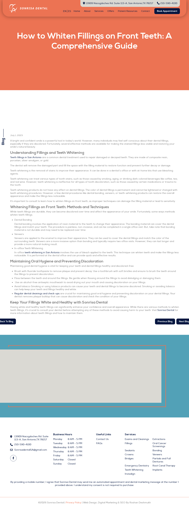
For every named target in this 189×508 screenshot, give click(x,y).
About (87, 11)
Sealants (130, 450)
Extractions (159, 439)
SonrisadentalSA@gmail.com (30, 449)
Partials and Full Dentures (162, 460)
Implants (157, 469)
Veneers (157, 454)
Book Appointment (167, 11)
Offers (110, 11)
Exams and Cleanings (137, 439)
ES (69, 11)
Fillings (128, 443)
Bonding (157, 450)
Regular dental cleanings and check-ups (37, 293)
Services (98, 11)
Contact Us (102, 439)
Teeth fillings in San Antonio (25, 157)
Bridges (129, 458)
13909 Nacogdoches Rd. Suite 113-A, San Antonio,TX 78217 (118, 3)
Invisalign (130, 473)
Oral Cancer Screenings (159, 445)
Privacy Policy (73, 502)
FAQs (99, 443)
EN (64, 11)
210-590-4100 (167, 3)
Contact (145, 11)
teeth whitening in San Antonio (42, 252)
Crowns (129, 454)
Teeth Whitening (134, 469)
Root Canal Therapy (164, 465)
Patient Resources (127, 11)
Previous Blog (165, 321)
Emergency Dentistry (137, 465)
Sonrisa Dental (165, 310)
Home (77, 11)
